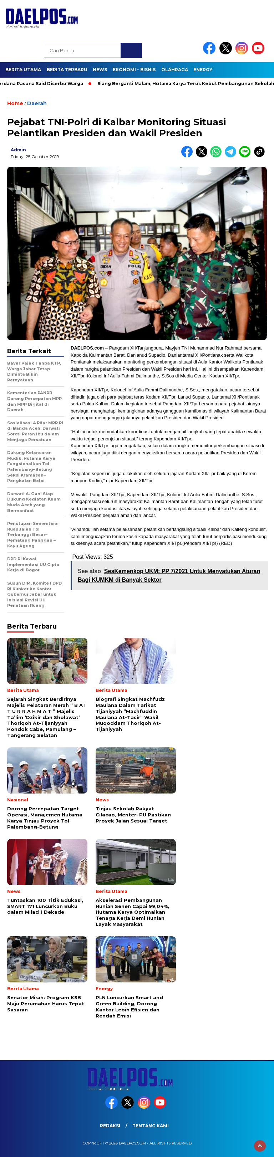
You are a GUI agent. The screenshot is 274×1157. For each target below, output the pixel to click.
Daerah (37, 103)
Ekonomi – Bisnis (134, 69)
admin (18, 149)
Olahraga (174, 69)
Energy (202, 69)
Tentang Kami (150, 1125)
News (100, 69)
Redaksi (110, 1125)
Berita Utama (23, 69)
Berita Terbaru (67, 69)
